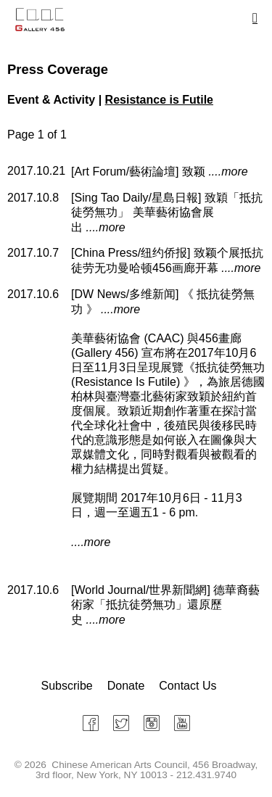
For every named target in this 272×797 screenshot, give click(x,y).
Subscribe (67, 686)
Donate (126, 686)
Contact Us (187, 686)
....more (227, 171)
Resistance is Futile (159, 100)
